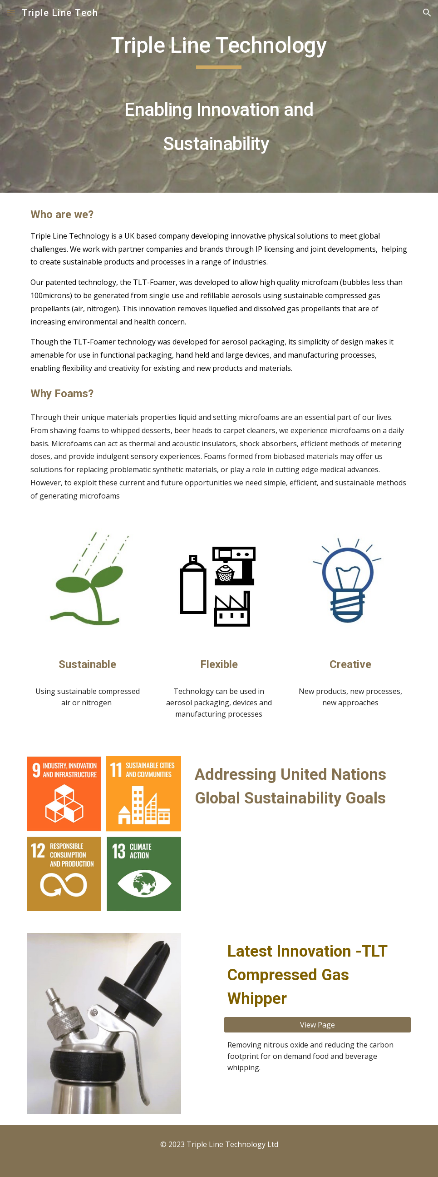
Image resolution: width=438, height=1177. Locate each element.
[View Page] (317, 1024)
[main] (219, 96)
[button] (11, 12)
